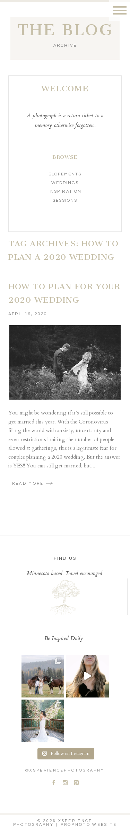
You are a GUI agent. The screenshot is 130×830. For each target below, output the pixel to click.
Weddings (65, 183)
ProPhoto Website (89, 825)
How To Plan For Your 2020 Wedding (64, 293)
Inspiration (65, 191)
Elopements (65, 174)
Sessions (65, 200)
